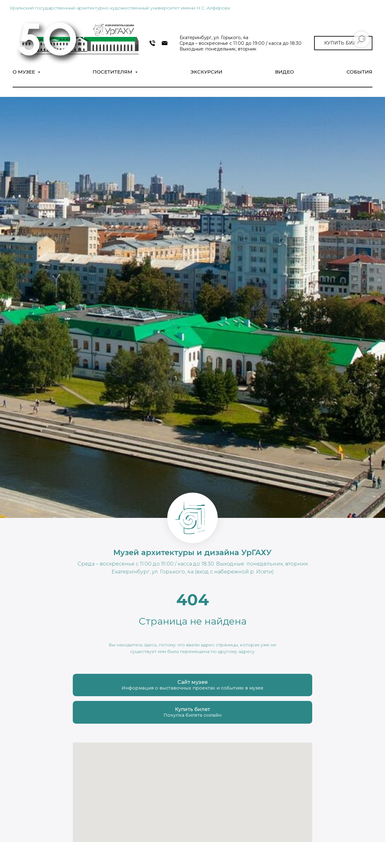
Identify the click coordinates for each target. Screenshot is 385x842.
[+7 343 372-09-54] (152, 43)
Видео (284, 72)
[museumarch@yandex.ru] (165, 43)
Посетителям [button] (113, 72)
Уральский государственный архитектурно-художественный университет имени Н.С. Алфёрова (120, 8)
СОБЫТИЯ (359, 72)
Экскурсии (206, 72)
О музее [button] (24, 72)
